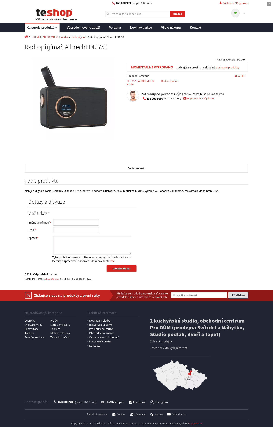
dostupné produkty (227, 67)
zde (112, 261)
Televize (55, 329)
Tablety (29, 333)
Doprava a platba (99, 320)
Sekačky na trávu (35, 337)
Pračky (54, 320)
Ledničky (30, 320)
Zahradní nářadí (60, 337)
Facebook (137, 402)
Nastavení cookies (100, 341)
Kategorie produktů (42, 28)
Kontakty (94, 345)
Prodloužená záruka (101, 329)
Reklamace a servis (101, 325)
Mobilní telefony (60, 333)
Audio (64, 37)
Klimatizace (32, 329)
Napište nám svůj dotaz (198, 98)
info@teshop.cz (112, 402)
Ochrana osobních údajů (104, 337)
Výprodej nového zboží (83, 27)
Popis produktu (136, 168)
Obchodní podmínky (101, 333)
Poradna (115, 27)
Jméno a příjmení (39, 222)
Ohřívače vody (33, 325)
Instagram (159, 402)
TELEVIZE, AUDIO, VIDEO (44, 37)
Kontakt (195, 27)
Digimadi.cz (195, 423)
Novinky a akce (141, 27)
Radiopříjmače (79, 37)
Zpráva (33, 238)
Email (32, 230)
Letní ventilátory (60, 325)
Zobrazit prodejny (161, 341)
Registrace (242, 3)
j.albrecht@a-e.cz (51, 279)
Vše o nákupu (171, 27)
